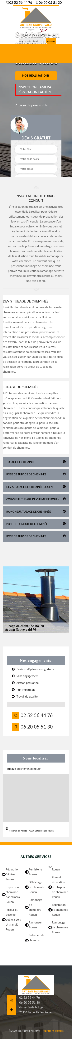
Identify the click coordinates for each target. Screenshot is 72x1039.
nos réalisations (36, 75)
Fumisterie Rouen (35, 872)
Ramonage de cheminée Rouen (60, 927)
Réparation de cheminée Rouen (60, 909)
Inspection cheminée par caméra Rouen (13, 894)
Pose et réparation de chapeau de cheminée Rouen (60, 887)
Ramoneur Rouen (35, 925)
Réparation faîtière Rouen (12, 874)
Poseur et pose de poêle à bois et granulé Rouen (13, 919)
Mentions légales (53, 1031)
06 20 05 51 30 (50, 2)
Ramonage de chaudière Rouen (35, 907)
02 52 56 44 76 (20, 2)
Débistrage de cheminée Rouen (37, 887)
